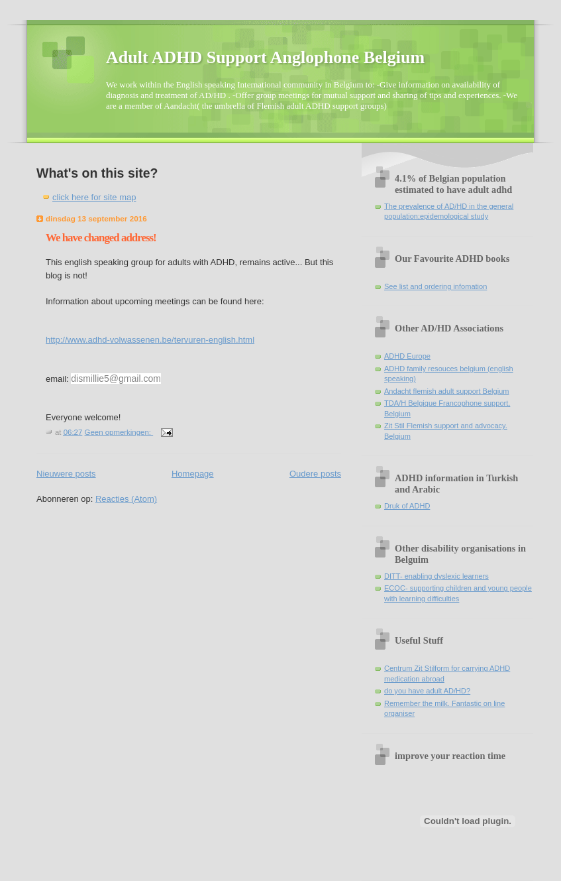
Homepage (193, 474)
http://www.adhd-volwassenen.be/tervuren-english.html (150, 340)
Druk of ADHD (407, 506)
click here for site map (94, 197)
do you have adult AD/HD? (427, 691)
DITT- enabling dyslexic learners (436, 576)
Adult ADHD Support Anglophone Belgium (265, 57)
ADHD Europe (407, 356)
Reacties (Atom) (126, 499)
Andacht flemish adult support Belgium (446, 391)
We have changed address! (101, 237)
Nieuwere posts (66, 474)
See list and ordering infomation (435, 286)
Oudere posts (315, 474)
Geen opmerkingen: (119, 432)
